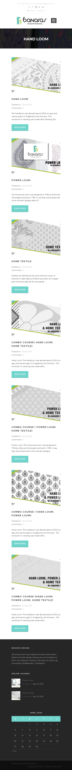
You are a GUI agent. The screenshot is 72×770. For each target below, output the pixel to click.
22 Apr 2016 (27, 105)
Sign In (32, 10)
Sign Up (41, 10)
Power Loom (21, 180)
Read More (19, 127)
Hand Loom (20, 99)
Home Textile (22, 261)
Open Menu (53, 20)
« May (14, 751)
